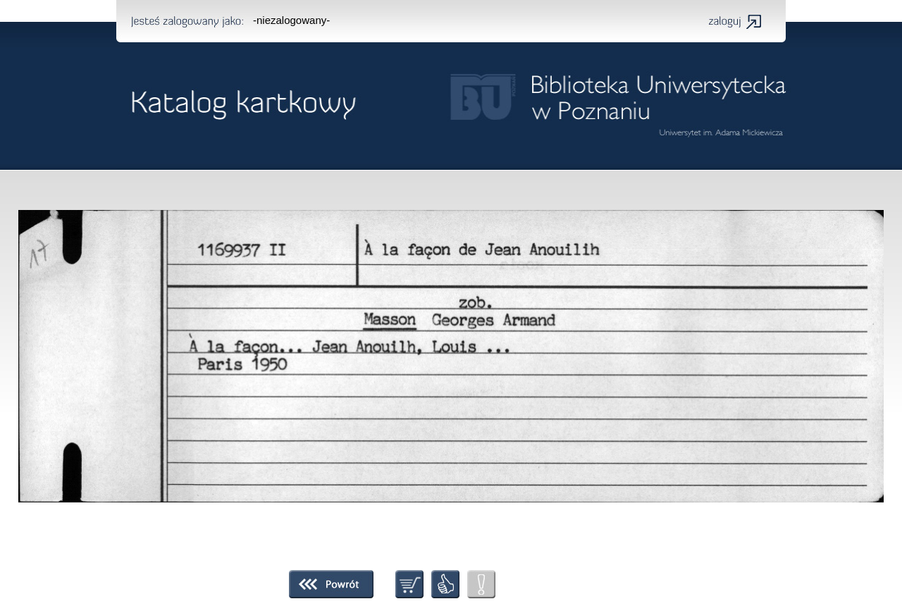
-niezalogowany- (291, 20)
